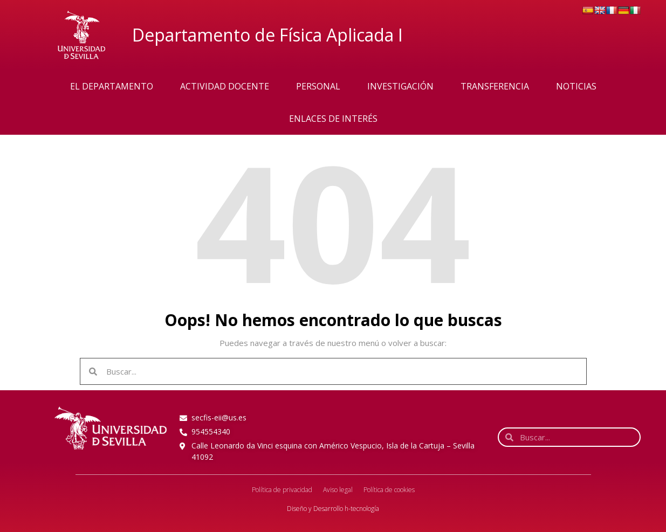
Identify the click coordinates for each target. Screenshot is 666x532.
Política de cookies (389, 489)
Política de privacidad (282, 489)
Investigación (400, 86)
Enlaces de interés (333, 119)
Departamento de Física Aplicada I (267, 34)
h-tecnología (362, 508)
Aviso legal (338, 489)
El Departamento (111, 86)
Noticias (576, 86)
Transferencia (495, 86)
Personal (318, 86)
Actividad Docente (224, 86)
